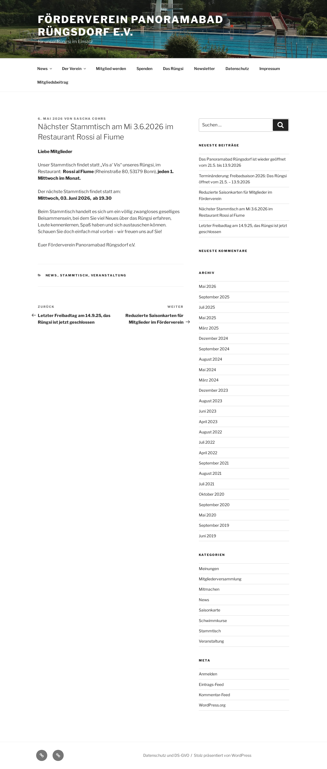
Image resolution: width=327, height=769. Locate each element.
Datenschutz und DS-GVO (166, 755)
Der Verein (74, 68)
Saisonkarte (209, 610)
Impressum (269, 68)
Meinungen (209, 568)
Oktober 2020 (211, 494)
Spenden (144, 68)
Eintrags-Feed (211, 684)
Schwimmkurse (213, 620)
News (45, 68)
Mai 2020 (207, 515)
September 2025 (214, 296)
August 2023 (210, 400)
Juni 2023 (207, 411)
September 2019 (214, 525)
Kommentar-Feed (214, 694)
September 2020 (214, 504)
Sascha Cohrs (90, 119)
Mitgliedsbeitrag (52, 82)
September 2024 (214, 348)
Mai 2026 (207, 286)
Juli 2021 (206, 483)
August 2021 (210, 473)
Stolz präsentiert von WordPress (222, 755)
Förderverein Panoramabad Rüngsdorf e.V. (131, 25)
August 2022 (210, 432)
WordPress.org (212, 705)
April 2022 (208, 452)
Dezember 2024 (213, 338)
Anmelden (208, 673)
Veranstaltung (109, 275)
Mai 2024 (207, 369)
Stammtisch (74, 275)
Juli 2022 (207, 442)
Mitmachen (209, 589)
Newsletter (204, 68)
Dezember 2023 (213, 390)
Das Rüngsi (173, 68)
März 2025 (209, 328)
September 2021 (214, 463)
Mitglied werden (111, 68)
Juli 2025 (207, 307)
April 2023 (208, 421)
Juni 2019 (207, 535)
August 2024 (210, 359)
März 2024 (209, 380)
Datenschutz (237, 68)
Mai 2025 (207, 317)
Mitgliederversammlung (220, 578)
